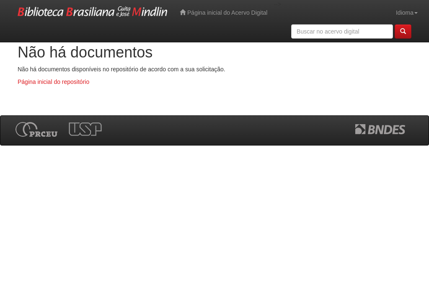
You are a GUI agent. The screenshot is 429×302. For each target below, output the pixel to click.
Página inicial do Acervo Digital (223, 12)
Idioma (407, 12)
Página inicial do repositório (53, 81)
